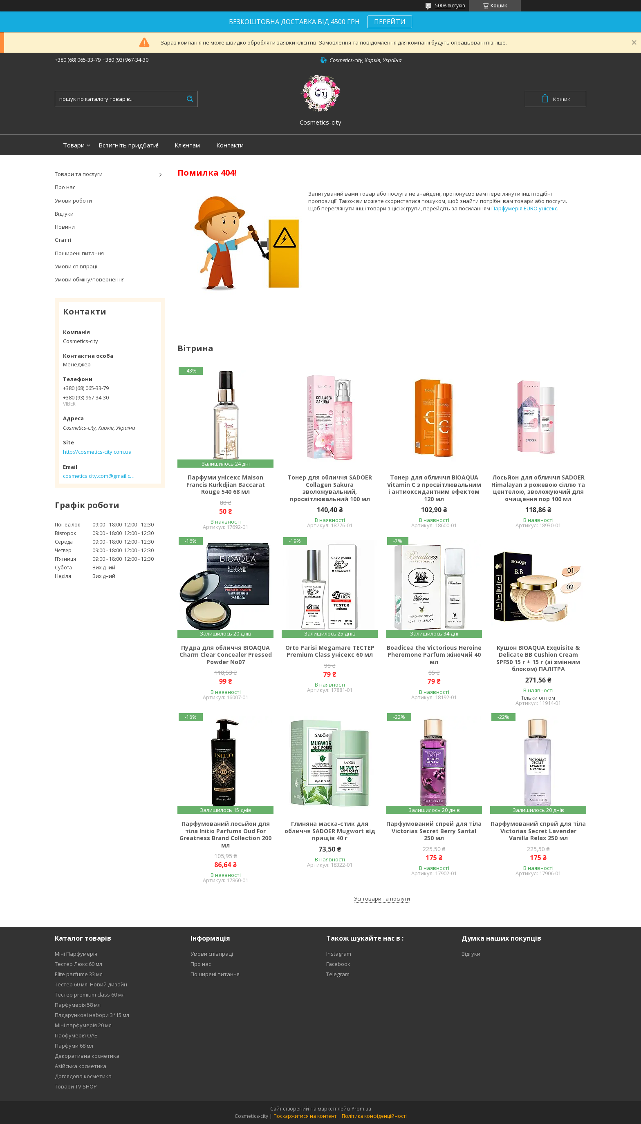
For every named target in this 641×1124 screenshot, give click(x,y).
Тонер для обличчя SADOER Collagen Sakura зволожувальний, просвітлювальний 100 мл (329, 488)
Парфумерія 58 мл (78, 1004)
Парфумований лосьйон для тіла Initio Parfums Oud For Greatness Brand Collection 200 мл (225, 834)
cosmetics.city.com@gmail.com (98, 476)
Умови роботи (73, 200)
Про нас (65, 187)
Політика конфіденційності (374, 1116)
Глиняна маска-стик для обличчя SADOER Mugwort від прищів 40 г (330, 831)
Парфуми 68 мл (74, 1045)
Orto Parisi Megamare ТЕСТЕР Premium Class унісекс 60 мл (329, 651)
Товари (74, 145)
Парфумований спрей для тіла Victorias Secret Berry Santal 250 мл (434, 831)
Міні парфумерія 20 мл (83, 1025)
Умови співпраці (76, 266)
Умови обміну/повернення (90, 279)
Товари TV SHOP (76, 1086)
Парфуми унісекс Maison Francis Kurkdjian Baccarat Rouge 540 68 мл (225, 484)
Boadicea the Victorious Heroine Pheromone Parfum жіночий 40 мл (434, 655)
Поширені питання (79, 253)
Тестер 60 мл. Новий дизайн (91, 984)
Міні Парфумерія (76, 953)
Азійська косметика (80, 1066)
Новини (65, 226)
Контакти (230, 145)
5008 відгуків (450, 5)
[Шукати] (190, 99)
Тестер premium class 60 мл (90, 994)
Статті (63, 239)
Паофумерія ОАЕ (76, 1035)
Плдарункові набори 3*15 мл (92, 1015)
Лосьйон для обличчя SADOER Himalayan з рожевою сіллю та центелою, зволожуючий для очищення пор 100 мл (538, 488)
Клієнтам (187, 145)
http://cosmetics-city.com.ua (97, 451)
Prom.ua (361, 1108)
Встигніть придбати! (128, 145)
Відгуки (64, 213)
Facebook (338, 964)
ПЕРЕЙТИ (390, 21)
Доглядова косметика (83, 1076)
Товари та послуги (79, 174)
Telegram (338, 974)
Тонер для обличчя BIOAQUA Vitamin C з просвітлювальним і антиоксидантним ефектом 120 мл (434, 488)
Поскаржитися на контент (304, 1116)
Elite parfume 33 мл (79, 974)
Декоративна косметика (87, 1055)
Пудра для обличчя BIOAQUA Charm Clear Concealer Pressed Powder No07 (225, 655)
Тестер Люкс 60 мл (78, 964)
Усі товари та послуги (382, 898)
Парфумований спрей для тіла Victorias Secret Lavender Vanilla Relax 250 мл (538, 831)
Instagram (338, 953)
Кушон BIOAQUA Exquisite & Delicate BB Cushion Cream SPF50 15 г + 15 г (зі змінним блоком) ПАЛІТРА (538, 658)
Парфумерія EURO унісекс (524, 208)
